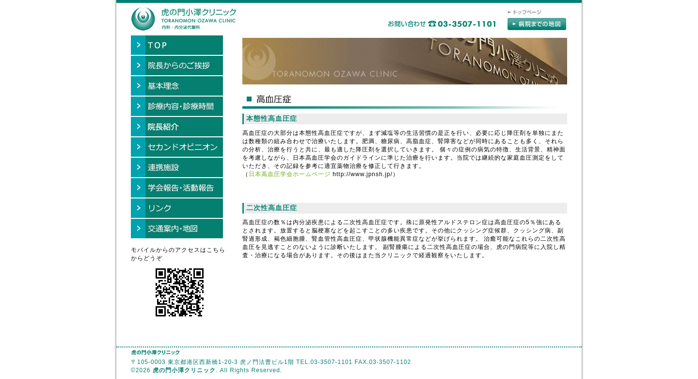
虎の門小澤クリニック (184, 370)
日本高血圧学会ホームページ (290, 174)
